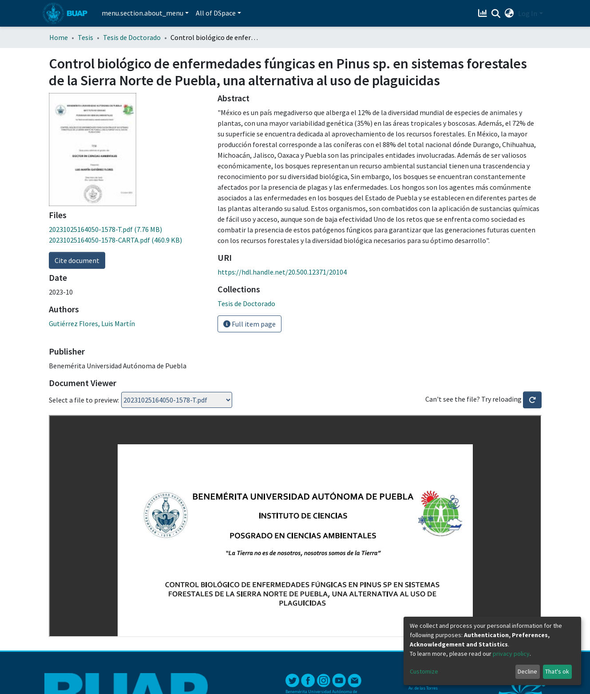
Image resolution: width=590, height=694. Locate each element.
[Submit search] (496, 14)
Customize (424, 671)
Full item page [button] (249, 323)
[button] (509, 13)
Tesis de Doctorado (132, 37)
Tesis (85, 37)
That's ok (557, 671)
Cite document (77, 260)
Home (58, 37)
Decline (527, 671)
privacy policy (511, 654)
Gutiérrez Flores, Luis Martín (92, 323)
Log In (527, 13)
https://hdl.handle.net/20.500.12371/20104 (282, 271)
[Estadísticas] (483, 13)
